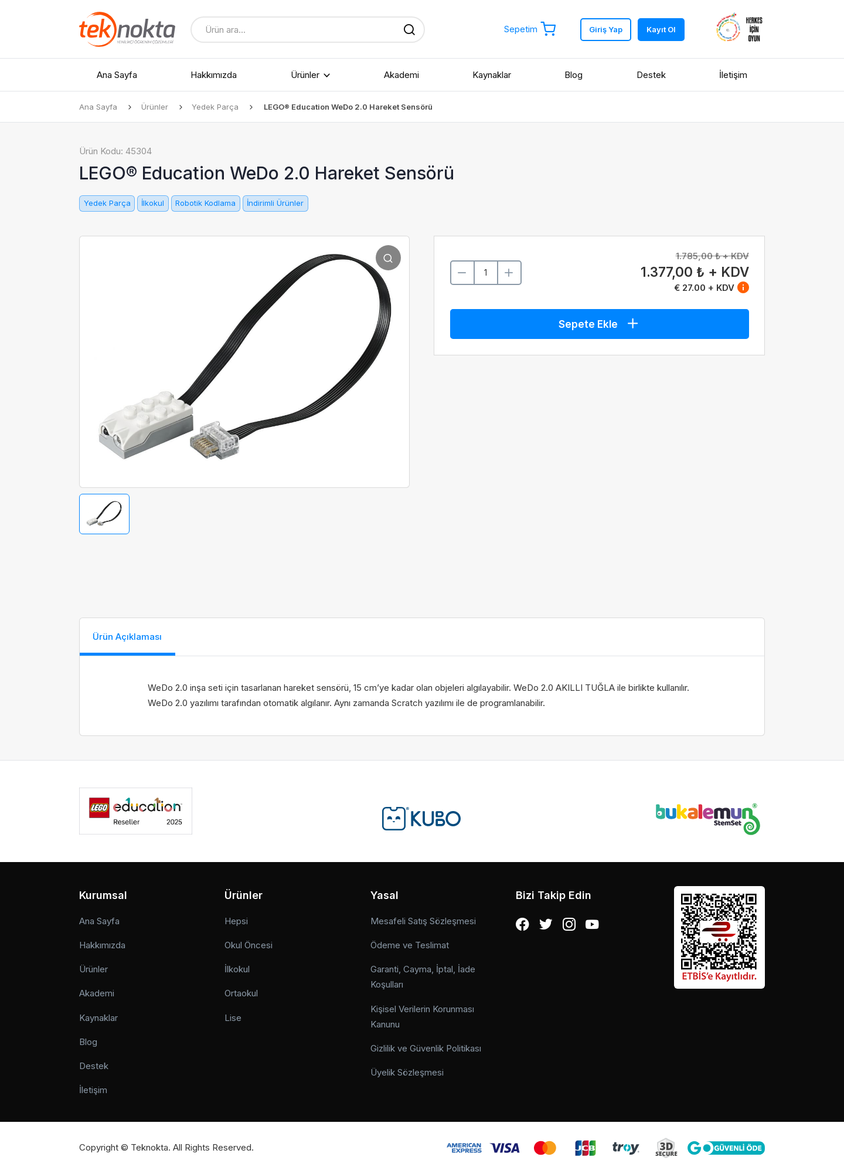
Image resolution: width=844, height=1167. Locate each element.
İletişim (733, 74)
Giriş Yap (605, 29)
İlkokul (152, 203)
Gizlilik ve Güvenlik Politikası (425, 1042)
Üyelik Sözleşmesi (407, 1066)
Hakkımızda (213, 74)
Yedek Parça (218, 106)
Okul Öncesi (248, 938)
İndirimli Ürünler (275, 203)
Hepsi (236, 914)
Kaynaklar (491, 74)
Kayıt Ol (661, 29)
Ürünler (305, 74)
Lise (232, 1011)
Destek (651, 74)
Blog (573, 74)
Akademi (401, 74)
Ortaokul (241, 987)
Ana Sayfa (117, 74)
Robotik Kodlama (205, 203)
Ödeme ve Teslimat (409, 938)
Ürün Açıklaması (136, 637)
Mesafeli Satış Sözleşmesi (423, 914)
